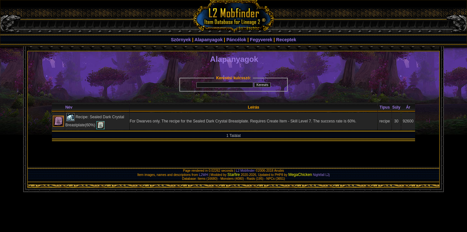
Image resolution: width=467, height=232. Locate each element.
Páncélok (236, 39)
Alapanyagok (208, 39)
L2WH (203, 175)
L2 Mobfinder (245, 170)
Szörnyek (181, 39)
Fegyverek (261, 39)
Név (68, 107)
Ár (408, 107)
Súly (396, 107)
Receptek (286, 39)
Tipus (385, 107)
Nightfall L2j (321, 175)
